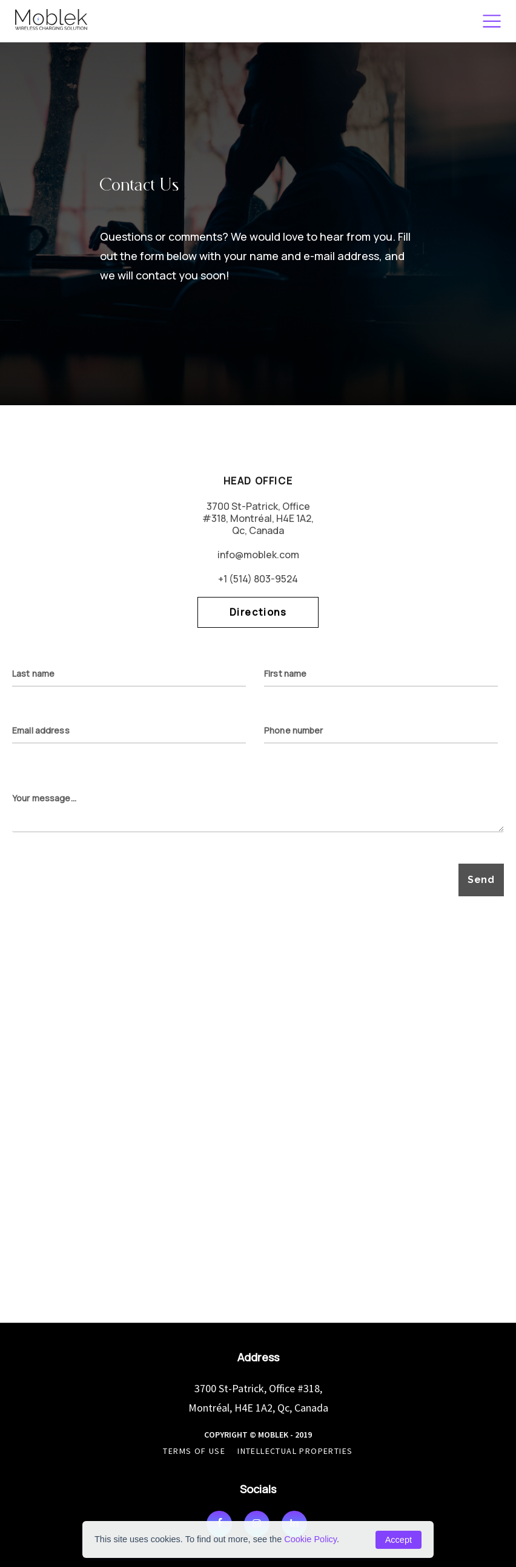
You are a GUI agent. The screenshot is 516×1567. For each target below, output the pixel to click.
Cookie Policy (310, 1539)
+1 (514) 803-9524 (258, 579)
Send (481, 879)
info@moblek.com (258, 555)
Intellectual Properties (294, 1451)
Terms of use (194, 1451)
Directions (258, 612)
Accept (398, 1540)
